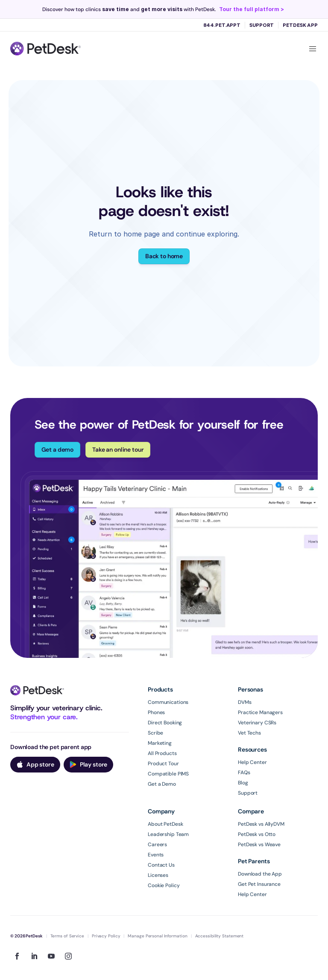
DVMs (245, 702)
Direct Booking (165, 722)
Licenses (158, 875)
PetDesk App (300, 25)
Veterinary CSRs (257, 722)
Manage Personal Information (157, 936)
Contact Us (161, 865)
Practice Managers (260, 712)
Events (156, 854)
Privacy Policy (106, 936)
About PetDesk (165, 824)
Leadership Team (168, 834)
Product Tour (163, 763)
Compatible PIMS (168, 773)
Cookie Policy (163, 885)
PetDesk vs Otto (256, 834)
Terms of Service (67, 936)
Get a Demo (162, 784)
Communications (168, 702)
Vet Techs (249, 732)
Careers (157, 844)
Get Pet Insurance (259, 884)
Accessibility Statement (219, 936)
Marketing (160, 743)
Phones (156, 712)
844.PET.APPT (222, 25)
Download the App (260, 873)
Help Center (252, 762)
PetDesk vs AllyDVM (261, 824)
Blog (243, 782)
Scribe (155, 732)
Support (261, 25)
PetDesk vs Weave (259, 844)
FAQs (244, 772)
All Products (162, 753)
